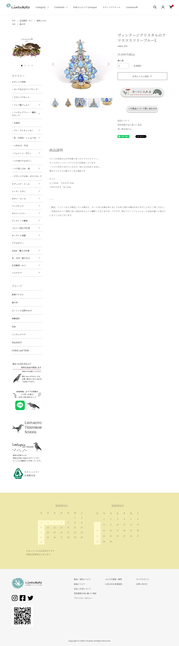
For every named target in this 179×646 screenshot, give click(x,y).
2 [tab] (25, 65)
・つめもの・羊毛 (20, 145)
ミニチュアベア (19, 334)
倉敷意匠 (16, 318)
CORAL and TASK (20, 350)
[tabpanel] (27, 47)
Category (41, 7)
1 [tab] (21, 65)
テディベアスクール (111, 7)
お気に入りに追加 (142, 76)
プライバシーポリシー (83, 598)
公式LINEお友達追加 (113, 584)
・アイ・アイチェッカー (23, 130)
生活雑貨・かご (26, 20)
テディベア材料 (19, 81)
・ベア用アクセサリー (22, 160)
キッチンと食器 (19, 235)
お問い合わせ (141, 584)
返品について (124, 120)
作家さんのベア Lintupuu (85, 7)
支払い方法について (82, 588)
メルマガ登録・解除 (113, 579)
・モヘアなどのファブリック (25, 89)
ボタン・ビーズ (19, 198)
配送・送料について (82, 579)
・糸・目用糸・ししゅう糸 (24, 137)
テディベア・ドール (21, 183)
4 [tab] (32, 65)
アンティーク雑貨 (20, 220)
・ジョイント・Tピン (21, 153)
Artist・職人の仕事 (20, 250)
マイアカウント (142, 579)
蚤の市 (22, 24)
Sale (14, 326)
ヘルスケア (17, 272)
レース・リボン (19, 191)
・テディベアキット (21, 97)
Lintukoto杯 (132, 7)
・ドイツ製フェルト (21, 104)
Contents (59, 7)
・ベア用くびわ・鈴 (21, 168)
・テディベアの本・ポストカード (27, 176)
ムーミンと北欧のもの (22, 310)
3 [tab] (28, 65)
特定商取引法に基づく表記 (130, 124)
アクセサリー (18, 243)
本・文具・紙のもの (21, 258)
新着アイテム (18, 294)
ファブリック (18, 206)
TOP (13, 20)
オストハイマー (19, 213)
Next (108, 64)
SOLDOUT (17, 342)
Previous (53, 64)
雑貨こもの (41, 20)
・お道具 (16, 122)
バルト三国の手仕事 (21, 228)
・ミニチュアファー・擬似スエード (24, 114)
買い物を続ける (125, 129)
